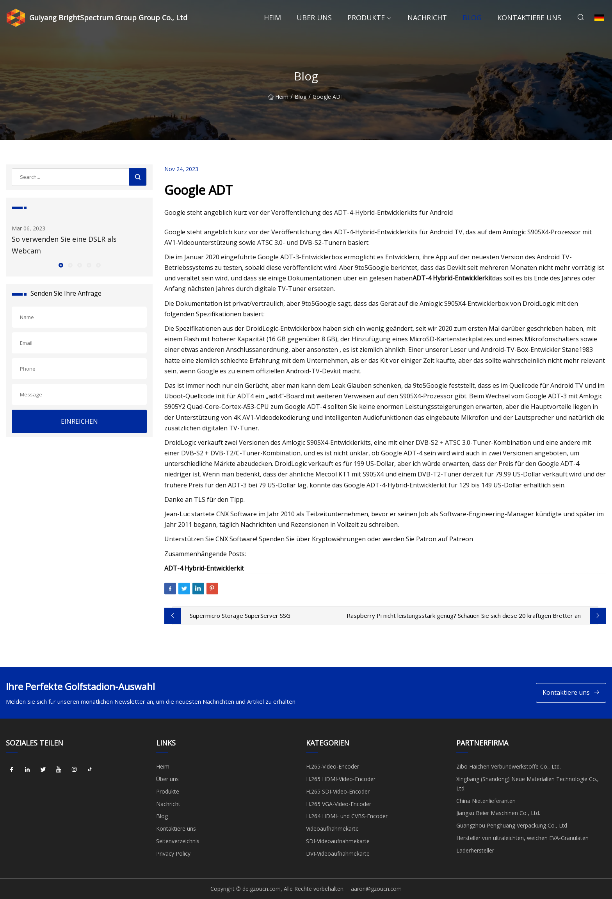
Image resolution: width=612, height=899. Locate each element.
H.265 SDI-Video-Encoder (338, 791)
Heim (272, 17)
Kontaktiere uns (529, 17)
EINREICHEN (79, 421)
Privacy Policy (173, 853)
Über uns (314, 17)
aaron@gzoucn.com (376, 888)
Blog (472, 17)
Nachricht (427, 17)
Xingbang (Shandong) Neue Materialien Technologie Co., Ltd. (527, 783)
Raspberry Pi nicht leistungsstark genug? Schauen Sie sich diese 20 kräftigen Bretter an (464, 615)
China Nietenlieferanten (486, 800)
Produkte (366, 17)
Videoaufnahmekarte (332, 828)
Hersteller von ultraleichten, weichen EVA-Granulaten (522, 838)
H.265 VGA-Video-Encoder (338, 804)
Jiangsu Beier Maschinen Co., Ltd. (498, 813)
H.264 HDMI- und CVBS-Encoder (347, 816)
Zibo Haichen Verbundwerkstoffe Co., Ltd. (508, 766)
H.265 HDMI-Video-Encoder (340, 779)
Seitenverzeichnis (177, 841)
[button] (60, 265)
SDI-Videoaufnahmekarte (338, 841)
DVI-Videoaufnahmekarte (338, 853)
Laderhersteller (475, 850)
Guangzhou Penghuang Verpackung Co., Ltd (511, 825)
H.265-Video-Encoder (332, 766)
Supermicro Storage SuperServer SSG (240, 615)
